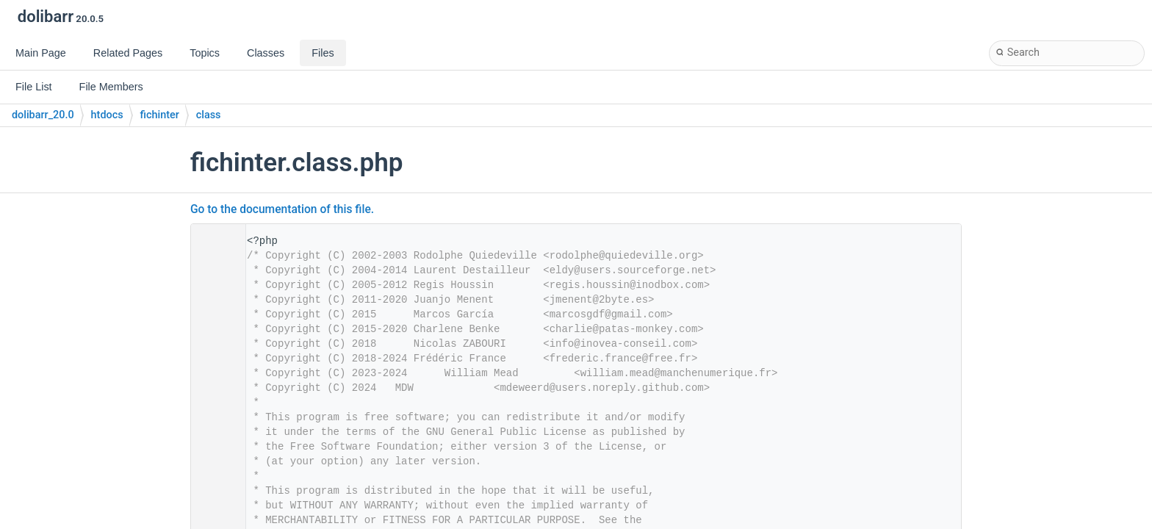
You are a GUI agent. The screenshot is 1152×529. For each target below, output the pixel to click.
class (208, 115)
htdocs (107, 115)
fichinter (159, 115)
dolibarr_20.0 (43, 115)
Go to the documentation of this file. (282, 209)
